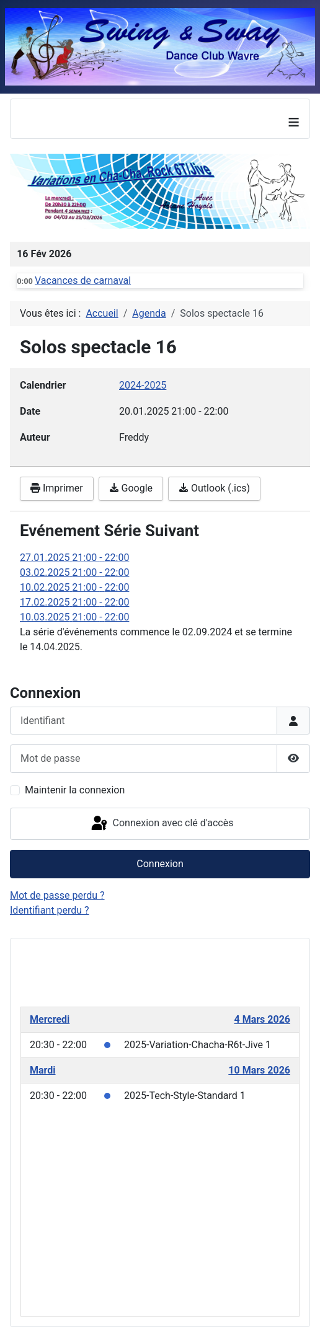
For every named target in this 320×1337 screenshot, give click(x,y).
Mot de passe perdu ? (57, 895)
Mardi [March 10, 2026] (43, 1070)
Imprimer (56, 488)
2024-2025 (142, 385)
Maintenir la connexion (75, 790)
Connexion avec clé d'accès (161, 823)
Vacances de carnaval (83, 280)
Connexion (159, 864)
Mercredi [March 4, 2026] (49, 1019)
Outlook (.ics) (214, 488)
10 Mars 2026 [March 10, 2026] (259, 1070)
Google (131, 488)
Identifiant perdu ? (49, 910)
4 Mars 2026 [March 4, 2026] (262, 1019)
